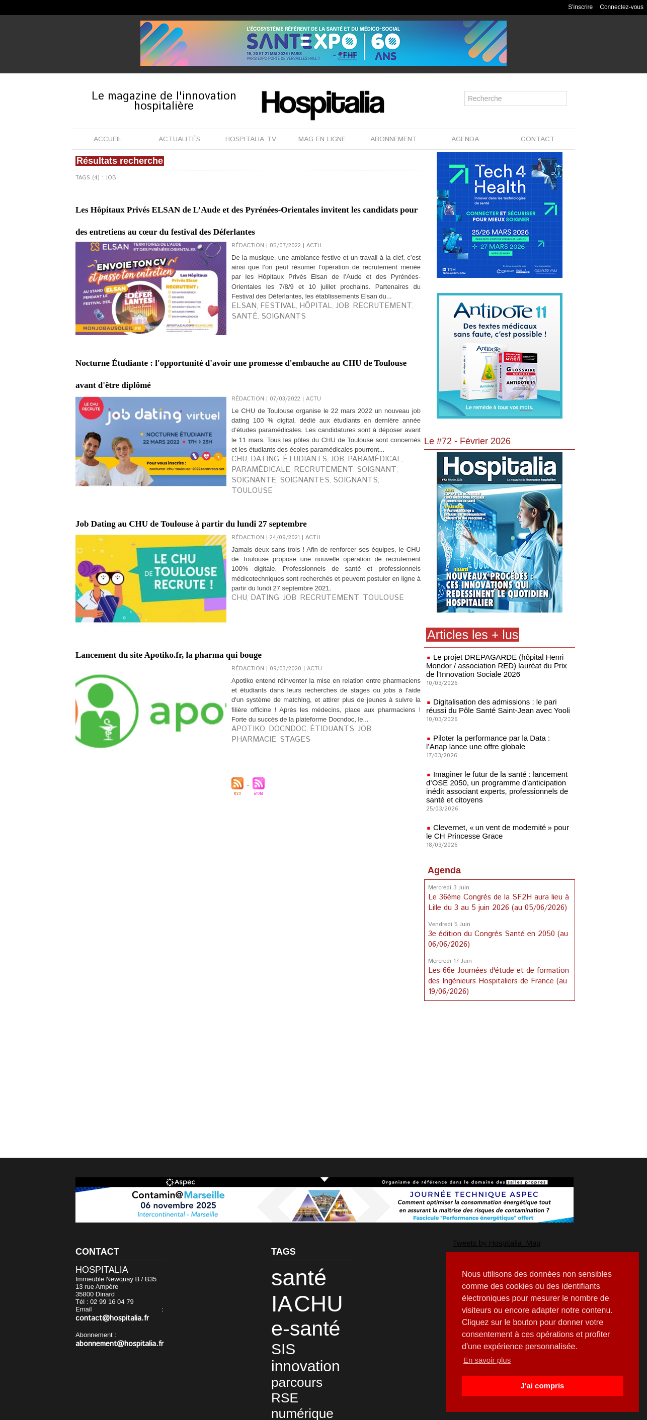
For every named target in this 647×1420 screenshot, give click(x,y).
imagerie (283, 1352)
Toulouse (90, 559)
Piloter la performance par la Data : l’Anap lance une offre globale (495, 739)
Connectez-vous (621, 7)
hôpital (292, 358)
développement (295, 1360)
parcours (286, 1332)
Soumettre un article (376, 1409)
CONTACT (538, 139)
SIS (312, 1307)
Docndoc (274, 849)
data (320, 1342)
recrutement (343, 358)
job (313, 358)
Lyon (327, 1377)
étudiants (286, 543)
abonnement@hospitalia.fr (114, 1335)
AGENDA (465, 139)
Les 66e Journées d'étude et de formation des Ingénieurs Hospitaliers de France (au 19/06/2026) (497, 972)
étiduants (308, 849)
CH (304, 1352)
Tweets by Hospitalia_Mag (475, 1242)
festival (265, 358)
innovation (292, 1320)
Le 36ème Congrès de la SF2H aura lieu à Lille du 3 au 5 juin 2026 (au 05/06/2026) (496, 895)
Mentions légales (266, 1409)
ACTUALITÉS (179, 139)
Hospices (284, 1377)
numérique (290, 1342)
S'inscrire (580, 7)
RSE (314, 1332)
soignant (290, 551)
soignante (324, 551)
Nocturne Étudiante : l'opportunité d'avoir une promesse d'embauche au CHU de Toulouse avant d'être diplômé (233, 425)
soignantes (362, 551)
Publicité (319, 1409)
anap (309, 1377)
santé (376, 358)
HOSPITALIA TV (250, 139)
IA (314, 1273)
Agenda (444, 864)
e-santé (292, 1298)
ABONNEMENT (393, 139)
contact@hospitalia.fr (129, 1310)
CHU (237, 543)
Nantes (281, 1386)
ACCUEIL (108, 139)
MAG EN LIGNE (322, 139)
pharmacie (358, 849)
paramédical (340, 543)
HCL (303, 1369)
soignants (247, 366)
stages (389, 849)
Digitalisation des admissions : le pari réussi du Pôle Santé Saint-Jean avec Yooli (498, 704)
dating (257, 543)
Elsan (240, 358)
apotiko (244, 849)
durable (281, 1369)
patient (305, 1386)
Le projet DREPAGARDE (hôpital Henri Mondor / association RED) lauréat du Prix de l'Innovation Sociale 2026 (497, 665)
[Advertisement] (499, 1076)
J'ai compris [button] (542, 1386)
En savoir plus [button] (488, 1360)
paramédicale (384, 543)
